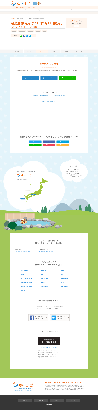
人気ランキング (60, 9)
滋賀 (26, 251)
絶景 (42, 274)
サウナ (44, 31)
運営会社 (56, 400)
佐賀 (47, 251)
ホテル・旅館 (44, 278)
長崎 (44, 251)
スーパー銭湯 (22, 31)
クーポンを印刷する (30, 78)
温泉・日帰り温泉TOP (21, 7)
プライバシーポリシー (25, 400)
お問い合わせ (41, 400)
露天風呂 (14, 31)
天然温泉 (43, 270)
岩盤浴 (43, 282)
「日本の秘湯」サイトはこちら (49, 347)
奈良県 (32, 12)
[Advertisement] (49, 43)
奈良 (24, 251)
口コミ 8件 (78, 23)
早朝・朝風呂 (30, 31)
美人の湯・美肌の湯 (26, 278)
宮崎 (49, 251)
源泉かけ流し (24, 270)
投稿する (76, 26)
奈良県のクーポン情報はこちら (49, 101)
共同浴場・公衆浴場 (26, 282)
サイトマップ (72, 400)
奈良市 (36, 12)
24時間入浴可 (44, 286)
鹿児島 (55, 251)
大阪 (16, 251)
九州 (34, 7)
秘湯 (22, 274)
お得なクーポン (48, 9)
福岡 (39, 251)
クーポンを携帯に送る (49, 78)
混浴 (62, 274)
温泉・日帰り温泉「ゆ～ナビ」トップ (18, 12)
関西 (29, 7)
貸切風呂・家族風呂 (26, 286)
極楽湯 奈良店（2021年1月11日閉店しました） (48, 12)
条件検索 (70, 9)
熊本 (52, 251)
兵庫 (21, 251)
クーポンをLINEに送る (68, 78)
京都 (19, 251)
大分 (42, 251)
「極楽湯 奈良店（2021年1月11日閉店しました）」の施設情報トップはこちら (49, 95)
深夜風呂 (38, 31)
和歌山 (29, 251)
